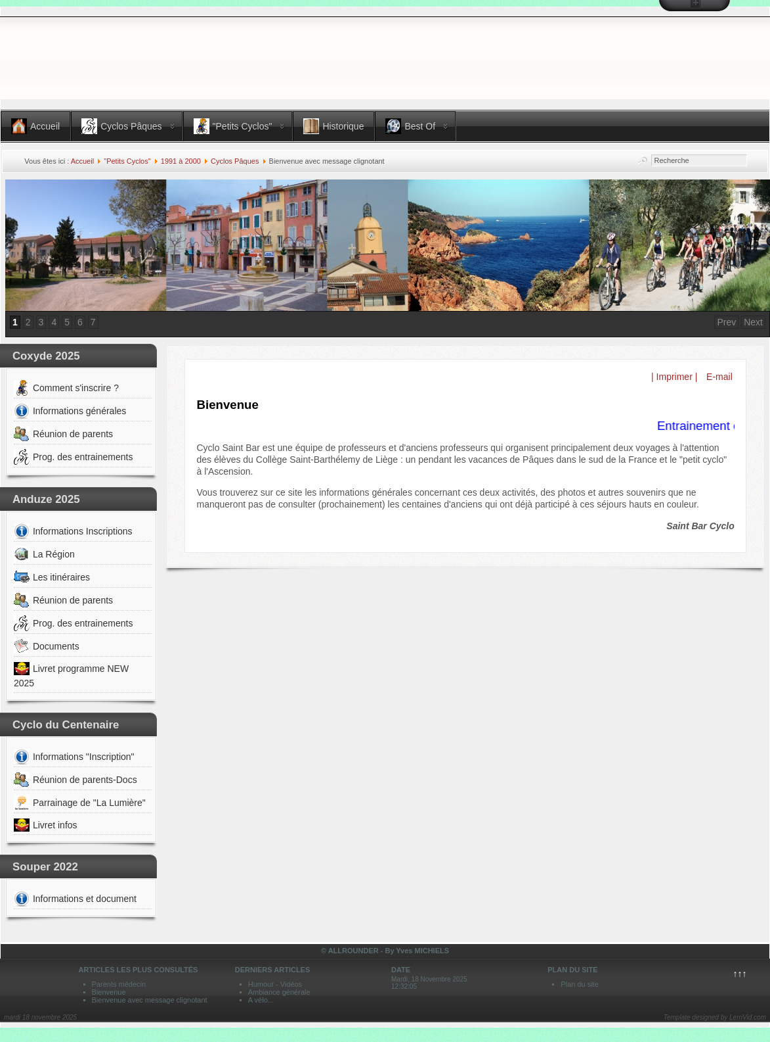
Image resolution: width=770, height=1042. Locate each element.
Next (753, 322)
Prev (726, 322)
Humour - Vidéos (275, 984)
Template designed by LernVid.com (715, 1017)
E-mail (718, 376)
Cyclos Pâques (235, 161)
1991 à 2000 (181, 161)
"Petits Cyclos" (127, 161)
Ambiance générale (279, 992)
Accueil (82, 161)
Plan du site (579, 984)
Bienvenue (109, 992)
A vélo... (261, 1000)
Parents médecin (119, 984)
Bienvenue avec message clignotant (149, 1000)
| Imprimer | (674, 376)
